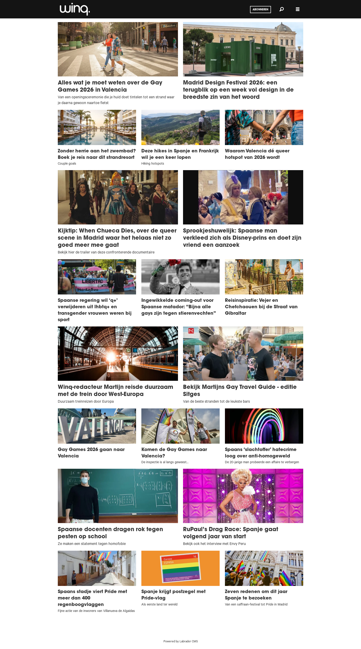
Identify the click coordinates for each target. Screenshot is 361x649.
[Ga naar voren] (74, 9)
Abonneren (260, 9)
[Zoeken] (282, 9)
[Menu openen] (297, 9)
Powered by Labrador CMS (180, 641)
